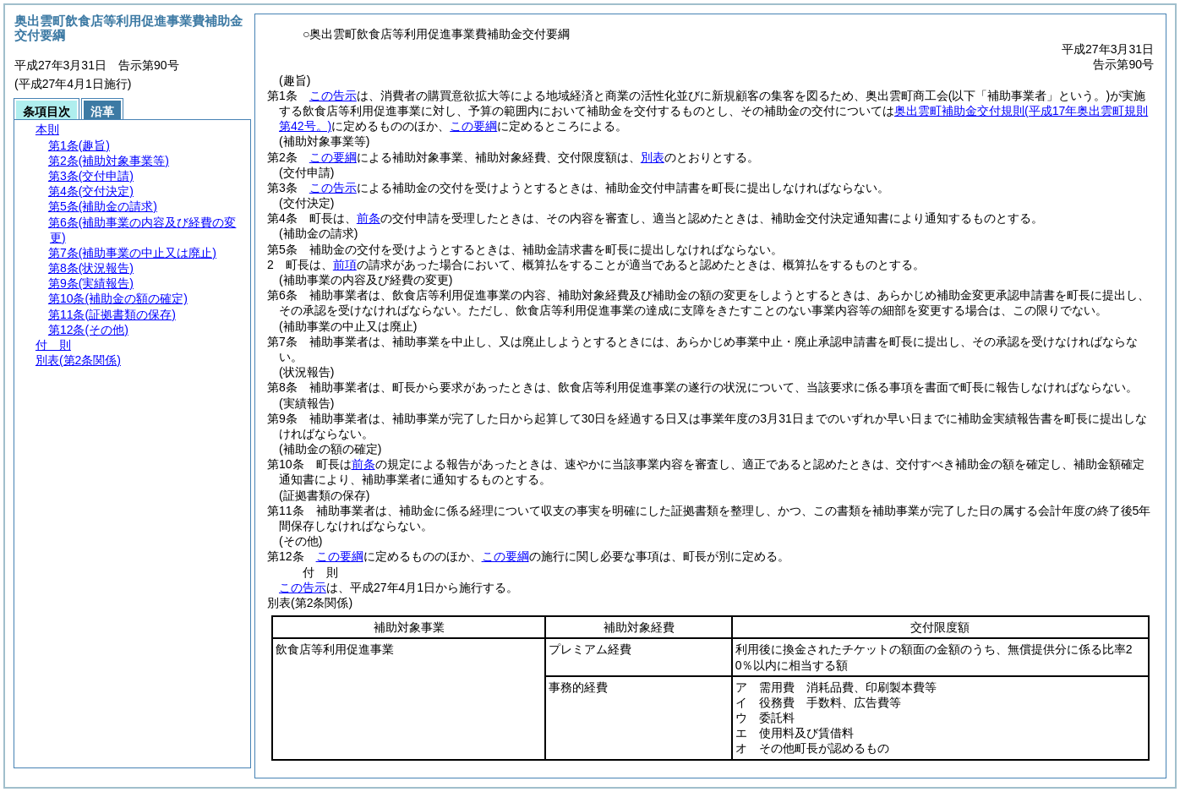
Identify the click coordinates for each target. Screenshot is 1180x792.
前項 (345, 264)
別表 (652, 157)
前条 (368, 218)
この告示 (333, 95)
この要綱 (473, 126)
